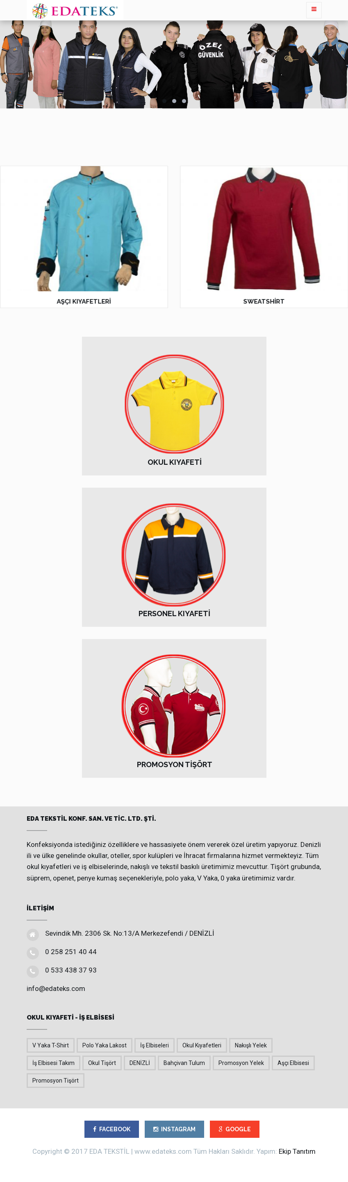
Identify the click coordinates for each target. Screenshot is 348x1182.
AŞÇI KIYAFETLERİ (84, 301)
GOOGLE (234, 1129)
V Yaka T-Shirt (50, 1045)
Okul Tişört (102, 1063)
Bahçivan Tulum (184, 1063)
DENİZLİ (140, 1063)
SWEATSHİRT (264, 301)
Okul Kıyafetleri (201, 1045)
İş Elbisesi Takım (53, 1063)
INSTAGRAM (174, 1129)
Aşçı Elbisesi (293, 1063)
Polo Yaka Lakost (104, 1045)
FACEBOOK (111, 1129)
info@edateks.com (56, 988)
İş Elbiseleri (154, 1045)
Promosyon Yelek (241, 1063)
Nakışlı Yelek (251, 1045)
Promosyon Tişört (55, 1080)
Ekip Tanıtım (297, 1151)
